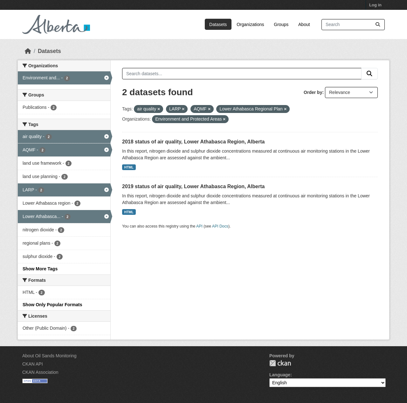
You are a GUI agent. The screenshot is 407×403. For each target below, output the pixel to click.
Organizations (250, 24)
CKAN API (32, 364)
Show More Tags (40, 268)
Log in (375, 5)
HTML (129, 167)
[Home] (28, 51)
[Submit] (377, 24)
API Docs (220, 226)
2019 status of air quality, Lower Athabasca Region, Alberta (193, 186)
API (199, 226)
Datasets (218, 24)
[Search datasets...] (353, 24)
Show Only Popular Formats (52, 304)
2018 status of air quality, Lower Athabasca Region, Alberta (193, 141)
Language (279, 374)
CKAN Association (40, 372)
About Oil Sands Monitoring (49, 355)
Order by (313, 92)
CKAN (280, 363)
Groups (281, 24)
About (304, 24)
